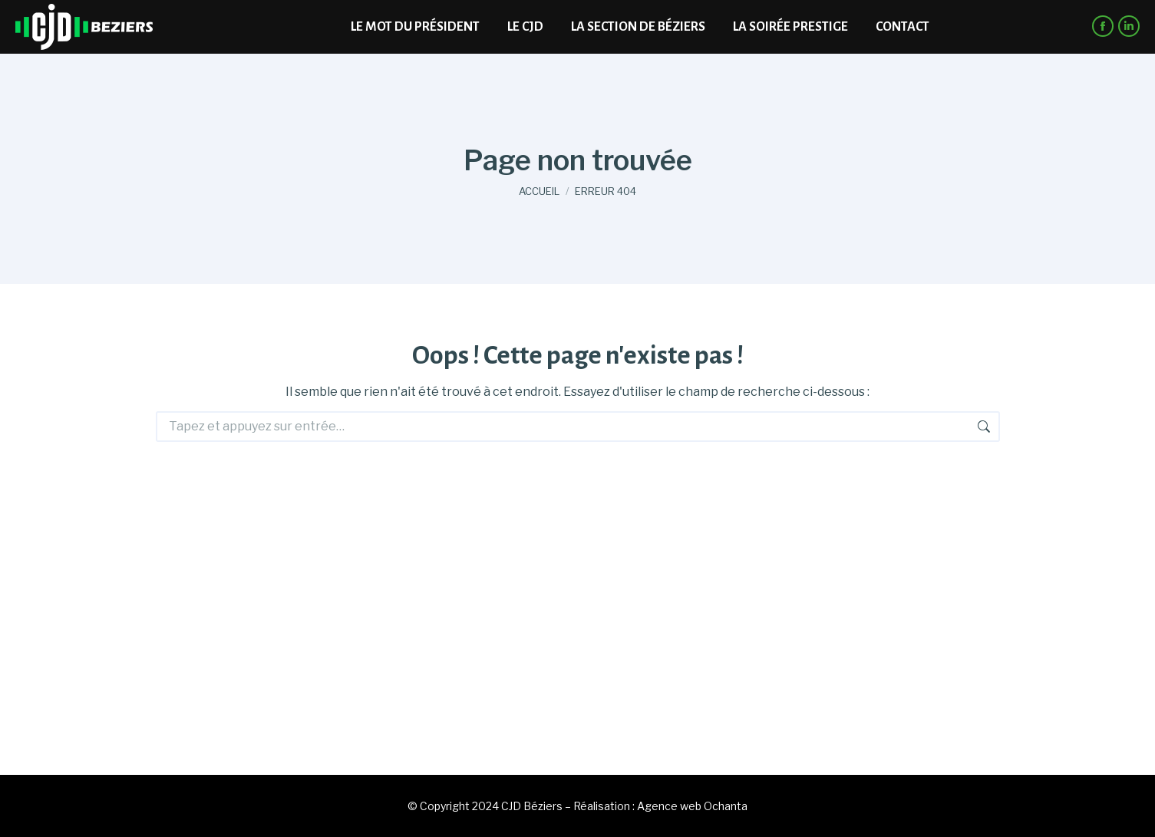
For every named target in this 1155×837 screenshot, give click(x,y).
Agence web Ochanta (692, 805)
